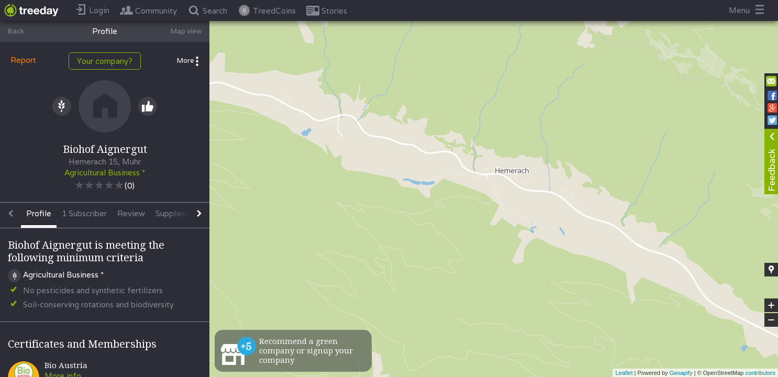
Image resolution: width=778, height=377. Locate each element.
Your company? (104, 61)
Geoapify (681, 373)
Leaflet (623, 373)
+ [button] (771, 305)
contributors (760, 373)
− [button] (771, 320)
